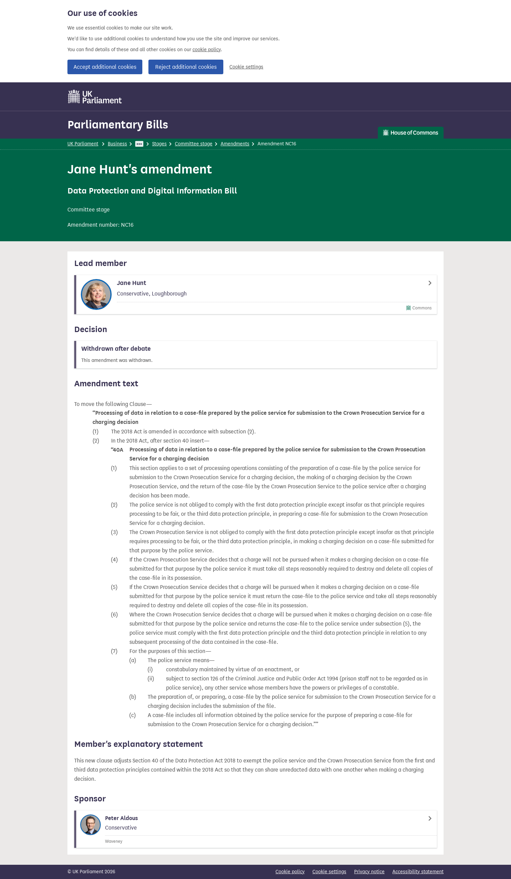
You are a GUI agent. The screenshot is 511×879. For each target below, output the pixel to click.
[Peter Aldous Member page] (255, 829)
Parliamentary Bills (117, 124)
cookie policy (206, 50)
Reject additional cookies (186, 67)
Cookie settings (246, 67)
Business (117, 144)
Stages (159, 144)
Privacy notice (369, 872)
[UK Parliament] (95, 96)
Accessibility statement (418, 872)
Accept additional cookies (105, 67)
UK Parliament (82, 144)
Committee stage (193, 144)
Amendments (235, 144)
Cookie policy (290, 872)
